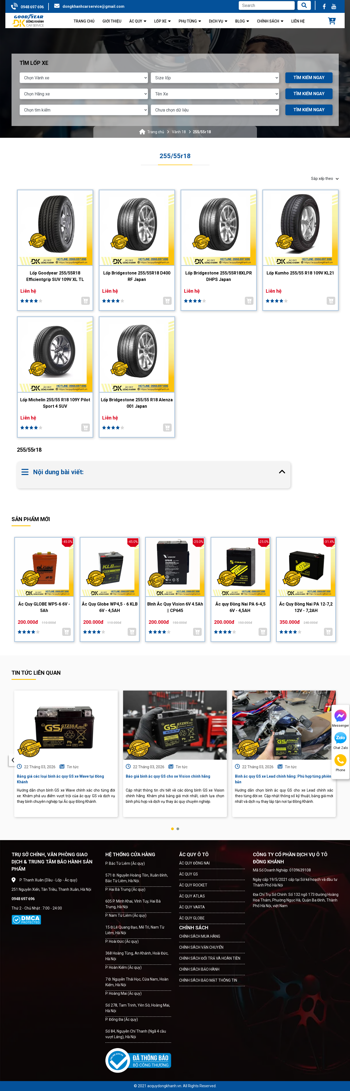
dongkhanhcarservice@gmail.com (93, 6)
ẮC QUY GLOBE (192, 918)
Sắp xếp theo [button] (325, 178)
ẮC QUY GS (188, 874)
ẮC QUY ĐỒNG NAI (194, 863)
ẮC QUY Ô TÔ (194, 854)
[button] (172, 828)
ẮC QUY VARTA (192, 907)
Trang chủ (155, 132)
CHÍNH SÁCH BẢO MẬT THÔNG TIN (208, 980)
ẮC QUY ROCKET (193, 885)
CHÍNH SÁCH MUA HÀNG (199, 936)
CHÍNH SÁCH (193, 927)
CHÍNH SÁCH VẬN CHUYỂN (201, 947)
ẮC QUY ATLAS (192, 896)
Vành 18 (179, 132)
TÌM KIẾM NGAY (309, 77)
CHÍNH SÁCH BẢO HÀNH (199, 969)
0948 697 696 (32, 7)
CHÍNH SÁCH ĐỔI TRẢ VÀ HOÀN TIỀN (209, 958)
